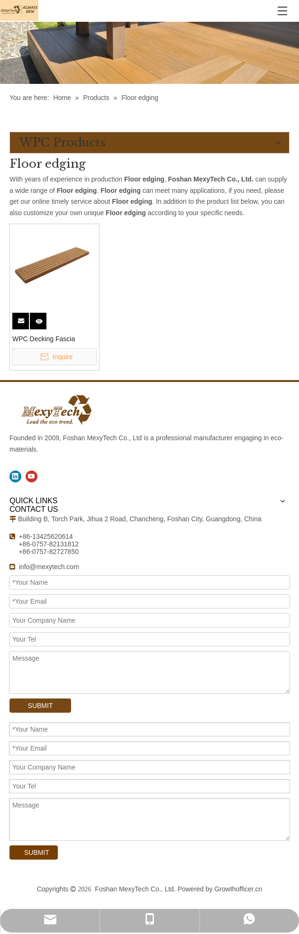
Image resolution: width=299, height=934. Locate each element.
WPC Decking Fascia (43, 339)
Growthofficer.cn (238, 889)
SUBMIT (40, 705)
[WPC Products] (149, 53)
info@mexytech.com (49, 567)
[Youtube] (31, 476)
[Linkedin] (15, 476)
